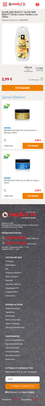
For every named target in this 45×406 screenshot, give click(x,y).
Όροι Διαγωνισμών (12, 355)
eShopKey (16, 399)
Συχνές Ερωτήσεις (12, 308)
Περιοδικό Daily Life (13, 284)
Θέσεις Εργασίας (11, 276)
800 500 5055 (14, 237)
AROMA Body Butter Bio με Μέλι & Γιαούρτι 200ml (21, 181)
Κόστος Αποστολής (13, 320)
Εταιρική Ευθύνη (11, 292)
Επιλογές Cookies (12, 351)
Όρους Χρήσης (28, 392)
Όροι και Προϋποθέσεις (14, 340)
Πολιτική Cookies (12, 348)
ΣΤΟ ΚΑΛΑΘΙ (22, 88)
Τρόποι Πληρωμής (12, 324)
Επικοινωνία (10, 296)
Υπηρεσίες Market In (13, 273)
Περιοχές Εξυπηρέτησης (14, 327)
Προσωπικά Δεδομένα (14, 344)
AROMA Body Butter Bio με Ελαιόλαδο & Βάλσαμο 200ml (20, 131)
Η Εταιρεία (9, 261)
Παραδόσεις (10, 312)
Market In (16, 4)
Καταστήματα (10, 265)
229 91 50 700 (14, 243)
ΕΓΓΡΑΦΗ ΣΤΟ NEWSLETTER (22, 386)
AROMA (7, 128)
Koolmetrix (36, 399)
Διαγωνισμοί (10, 359)
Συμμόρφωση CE (11, 288)
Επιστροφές (10, 316)
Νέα (6, 269)
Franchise (9, 280)
